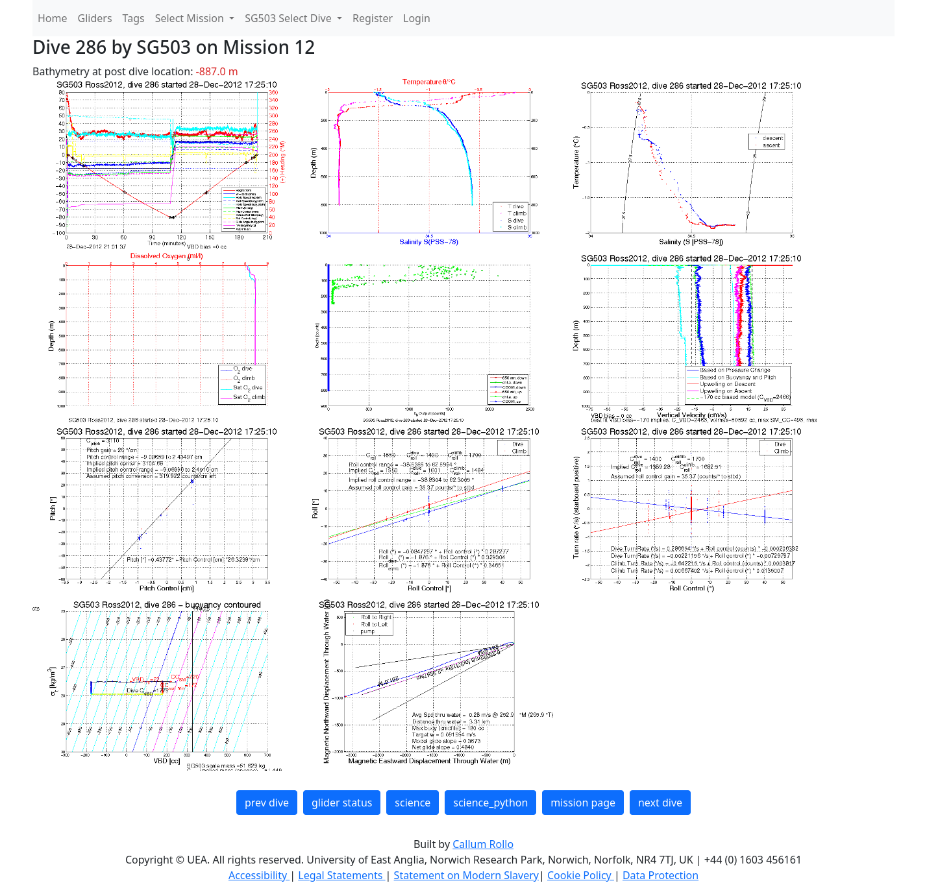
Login (416, 18)
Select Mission (191, 18)
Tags (134, 18)
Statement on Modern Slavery (466, 875)
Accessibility (259, 875)
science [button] (412, 802)
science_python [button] (490, 802)
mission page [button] (582, 802)
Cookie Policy (580, 875)
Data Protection (660, 875)
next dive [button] (660, 802)
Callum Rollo (482, 844)
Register (372, 18)
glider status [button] (342, 802)
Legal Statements (341, 875)
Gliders (95, 18)
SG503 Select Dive (289, 18)
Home (53, 18)
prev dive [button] (267, 802)
